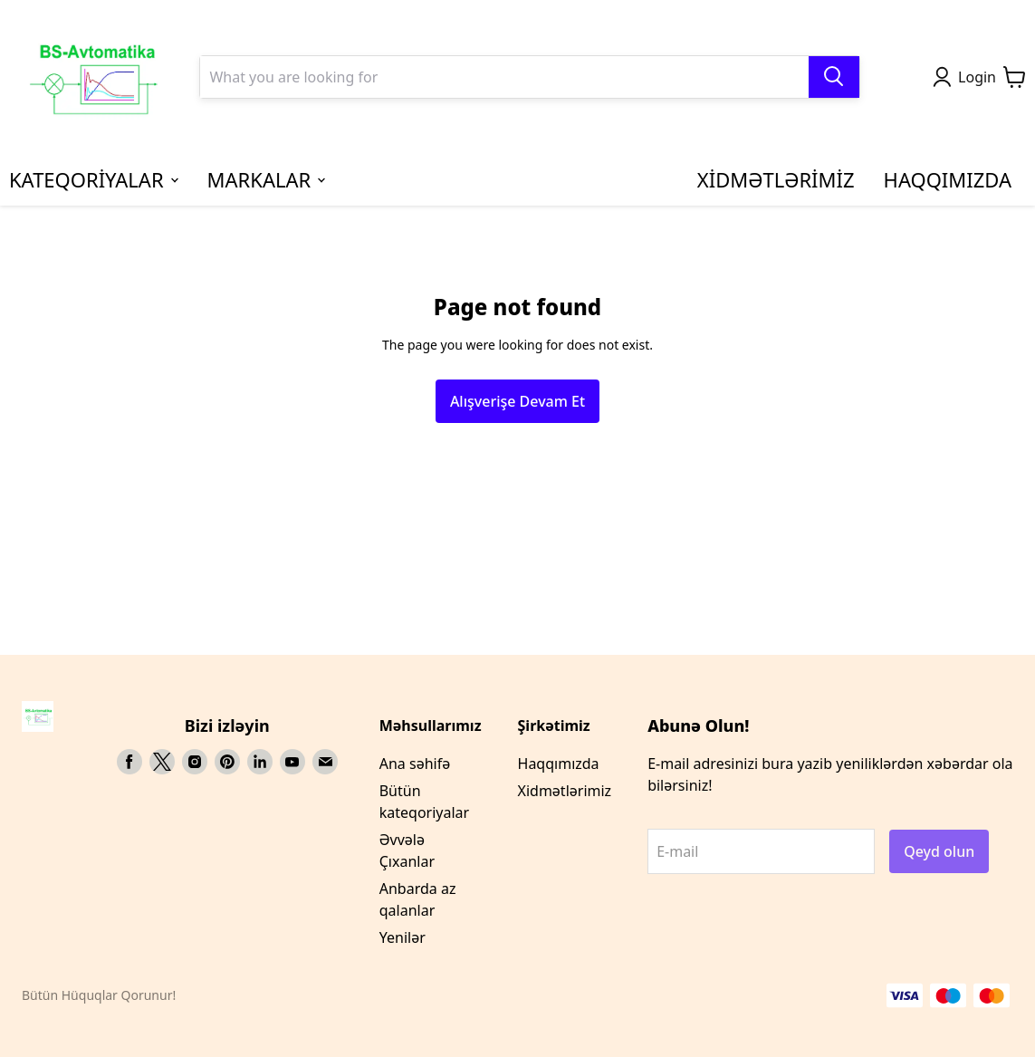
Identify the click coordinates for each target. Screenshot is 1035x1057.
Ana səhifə (414, 764)
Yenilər (402, 937)
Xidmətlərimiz (565, 791)
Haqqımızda (558, 764)
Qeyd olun (939, 851)
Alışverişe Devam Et (517, 401)
